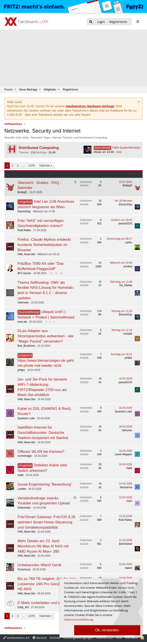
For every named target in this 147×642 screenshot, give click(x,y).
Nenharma (126, 487)
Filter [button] (134, 174)
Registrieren (70, 89)
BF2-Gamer (24, 273)
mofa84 (127, 333)
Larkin (128, 242)
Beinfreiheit (125, 543)
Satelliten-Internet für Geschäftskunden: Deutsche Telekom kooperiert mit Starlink (43, 432)
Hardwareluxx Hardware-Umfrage (90, 106)
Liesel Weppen (123, 454)
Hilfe (119, 638)
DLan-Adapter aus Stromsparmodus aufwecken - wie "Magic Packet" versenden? (46, 336)
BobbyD (22, 192)
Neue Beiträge (28, 89)
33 (56, 273)
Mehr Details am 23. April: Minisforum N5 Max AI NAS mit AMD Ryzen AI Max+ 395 (43, 546)
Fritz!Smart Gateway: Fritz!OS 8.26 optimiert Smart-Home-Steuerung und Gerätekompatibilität (46, 522)
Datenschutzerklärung (78, 619)
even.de (22, 321)
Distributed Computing (39, 148)
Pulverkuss (24, 569)
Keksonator (24, 507)
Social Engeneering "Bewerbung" (45, 484)
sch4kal (127, 266)
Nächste (44, 165)
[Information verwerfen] (138, 102)
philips (21, 370)
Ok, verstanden (107, 630)
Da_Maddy (125, 285)
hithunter (127, 430)
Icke (118, 152)
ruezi (129, 500)
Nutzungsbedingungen (78, 638)
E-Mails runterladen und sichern (44, 603)
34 (61, 273)
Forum (8, 89)
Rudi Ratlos (24, 230)
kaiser (128, 567)
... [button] (23, 165)
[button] (15, 89)
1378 (31, 165)
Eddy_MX (23, 607)
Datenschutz (104, 638)
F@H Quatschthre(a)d (117, 147)
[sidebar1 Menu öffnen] (138, 21)
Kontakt (55, 638)
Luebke (22, 488)
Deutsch (40, 638)
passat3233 (125, 223)
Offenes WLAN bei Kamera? (41, 452)
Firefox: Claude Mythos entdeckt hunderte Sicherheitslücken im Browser (44, 244)
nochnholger (25, 455)
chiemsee (23, 302)
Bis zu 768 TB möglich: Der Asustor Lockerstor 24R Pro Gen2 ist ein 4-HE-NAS (47, 584)
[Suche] (91, 22)
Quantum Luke (26, 418)
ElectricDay (24, 211)
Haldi (20, 475)
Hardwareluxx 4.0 (16, 638)
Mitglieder (50, 89)
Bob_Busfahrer (26, 345)
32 (51, 273)
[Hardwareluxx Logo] (26, 21)
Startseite (131, 638)
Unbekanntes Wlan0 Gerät (39, 565)
